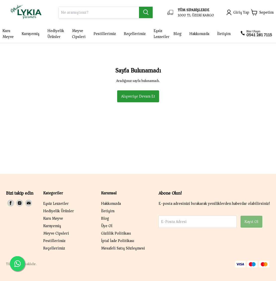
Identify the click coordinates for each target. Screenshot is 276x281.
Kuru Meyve (53, 218)
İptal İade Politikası (117, 240)
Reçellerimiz (54, 248)
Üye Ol (106, 225)
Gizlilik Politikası (116, 233)
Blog (105, 218)
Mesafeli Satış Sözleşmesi (123, 248)
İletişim (107, 211)
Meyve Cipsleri (56, 233)
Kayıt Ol (251, 221)
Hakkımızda (111, 203)
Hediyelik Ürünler (58, 211)
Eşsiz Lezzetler (56, 203)
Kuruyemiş (52, 225)
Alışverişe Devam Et (138, 96)
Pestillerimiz (54, 240)
